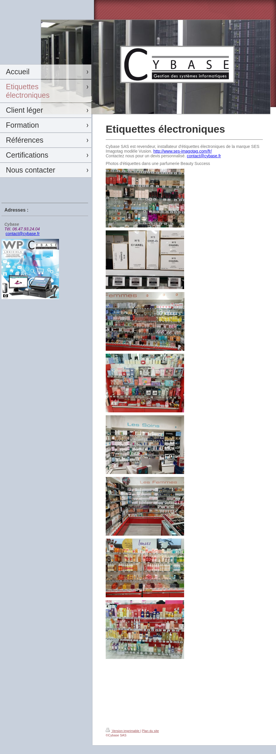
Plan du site (150, 731)
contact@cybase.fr (23, 233)
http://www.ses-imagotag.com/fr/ (182, 151)
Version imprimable (123, 731)
